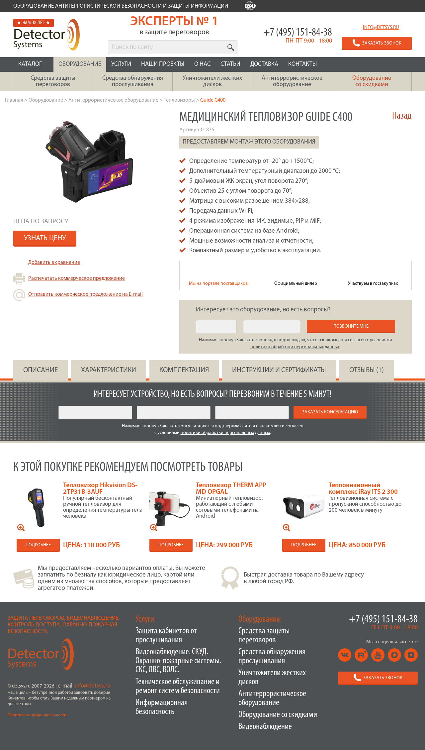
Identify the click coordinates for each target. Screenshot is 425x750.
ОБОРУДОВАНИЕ (79, 64)
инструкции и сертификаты (279, 370)
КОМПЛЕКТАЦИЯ (184, 370)
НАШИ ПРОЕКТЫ (162, 64)
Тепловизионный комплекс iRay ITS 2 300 (363, 488)
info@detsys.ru (381, 27)
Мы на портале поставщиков (218, 283)
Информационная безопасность (161, 707)
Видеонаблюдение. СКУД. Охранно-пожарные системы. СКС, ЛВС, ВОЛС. (178, 661)
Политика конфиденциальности (37, 715)
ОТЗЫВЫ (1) (366, 370)
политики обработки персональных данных (295, 347)
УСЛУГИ (121, 64)
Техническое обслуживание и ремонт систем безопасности (177, 687)
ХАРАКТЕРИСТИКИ (108, 370)
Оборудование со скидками (277, 714)
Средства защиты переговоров (264, 636)
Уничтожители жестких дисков (272, 678)
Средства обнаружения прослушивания (271, 657)
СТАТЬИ (230, 64)
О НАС (202, 64)
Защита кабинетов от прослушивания (166, 636)
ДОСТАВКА (264, 64)
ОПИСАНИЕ (40, 370)
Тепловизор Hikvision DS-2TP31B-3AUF (100, 488)
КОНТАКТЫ (302, 64)
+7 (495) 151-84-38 (297, 32)
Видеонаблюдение (265, 726)
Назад (402, 116)
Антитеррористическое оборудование (272, 698)
